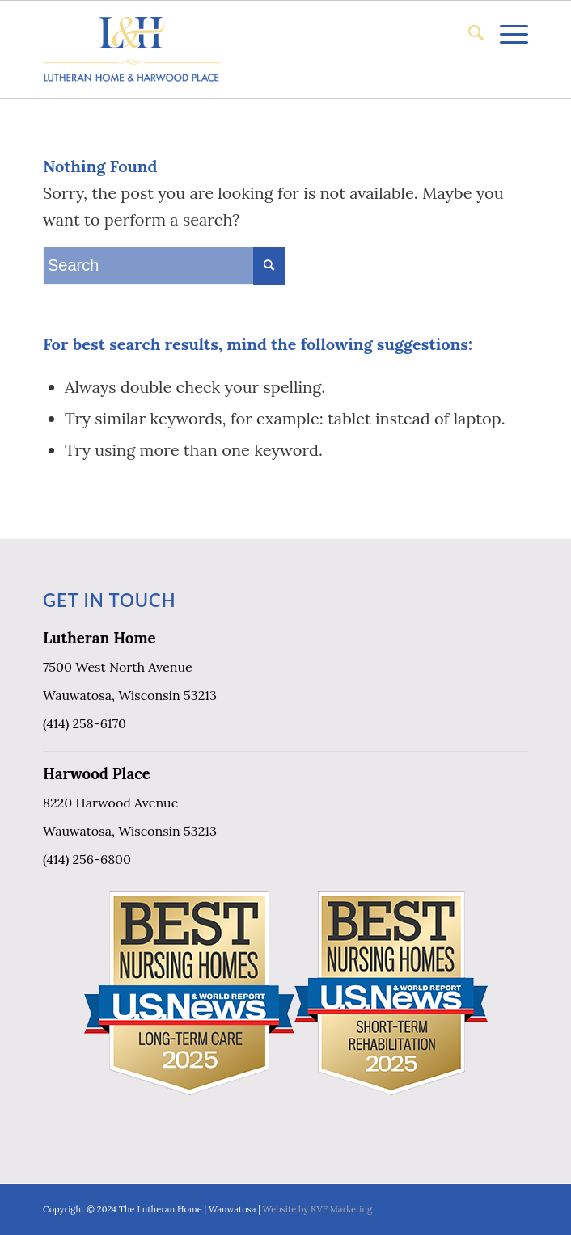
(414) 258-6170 (84, 723)
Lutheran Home (99, 637)
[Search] (468, 33)
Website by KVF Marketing (317, 1209)
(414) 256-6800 (87, 859)
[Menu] (506, 33)
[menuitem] (468, 33)
